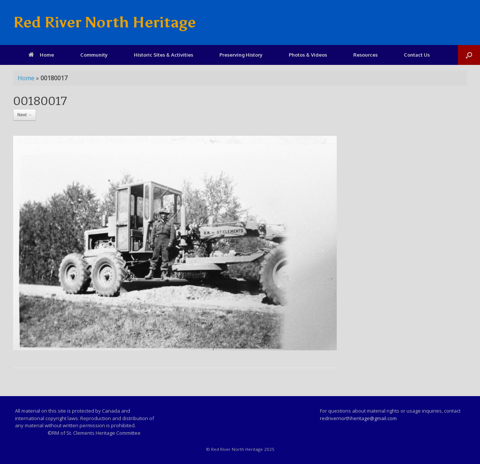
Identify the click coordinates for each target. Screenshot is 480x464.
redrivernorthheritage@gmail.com (358, 418)
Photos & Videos (308, 55)
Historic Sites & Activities (163, 55)
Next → (24, 114)
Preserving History (240, 55)
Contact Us (417, 55)
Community (94, 55)
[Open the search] (469, 55)
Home (41, 55)
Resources (365, 55)
